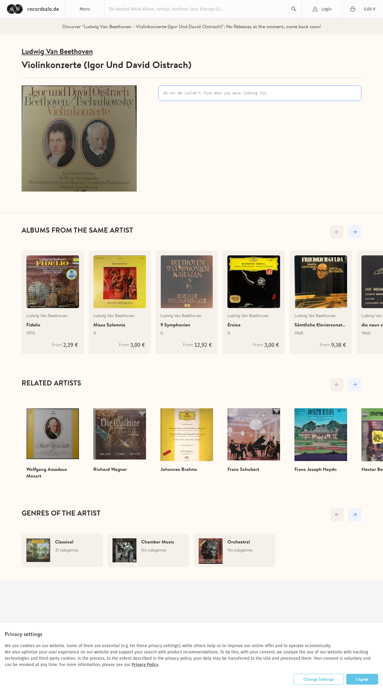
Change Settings (318, 679)
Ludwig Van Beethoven (57, 51)
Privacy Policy (145, 664)
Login (326, 9)
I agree (362, 679)
